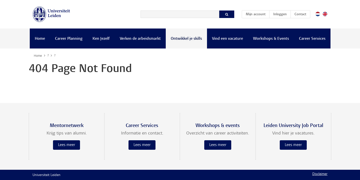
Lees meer (66, 145)
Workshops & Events (271, 39)
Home (40, 39)
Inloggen (280, 14)
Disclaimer (320, 174)
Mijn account (257, 13)
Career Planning (68, 39)
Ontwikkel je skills (186, 39)
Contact (300, 14)
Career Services (312, 39)
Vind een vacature (227, 39)
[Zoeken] (179, 14)
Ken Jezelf (101, 39)
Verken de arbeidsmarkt (140, 39)
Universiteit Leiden (46, 175)
